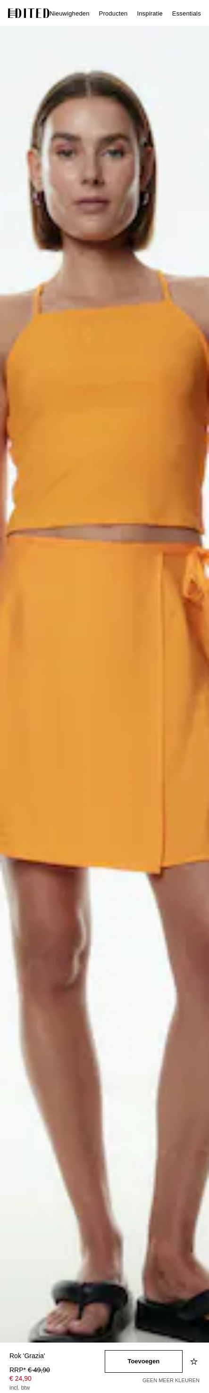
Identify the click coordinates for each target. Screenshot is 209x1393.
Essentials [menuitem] (186, 13)
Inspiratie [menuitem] (149, 13)
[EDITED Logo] (29, 13)
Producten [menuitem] (113, 13)
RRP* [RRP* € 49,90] (29, 1370)
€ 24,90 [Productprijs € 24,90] (20, 1378)
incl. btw (19, 1388)
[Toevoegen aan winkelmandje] (144, 1361)
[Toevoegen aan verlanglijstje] (195, 1361)
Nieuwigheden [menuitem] (69, 13)
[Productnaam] (57, 1356)
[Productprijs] (57, 1380)
